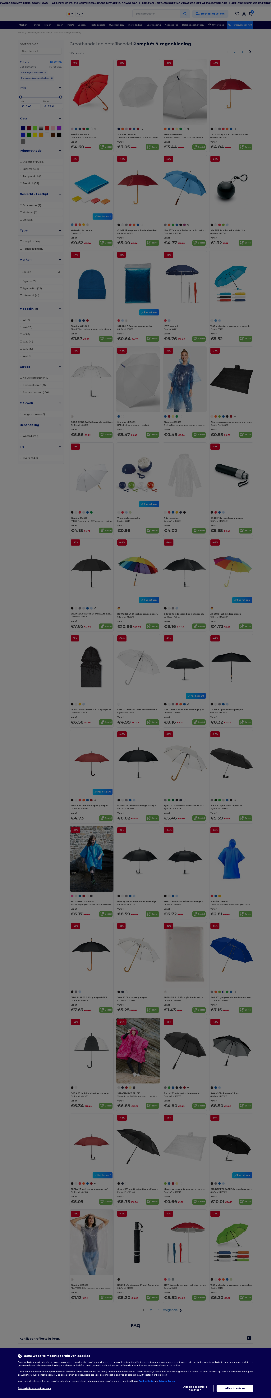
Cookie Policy (147, 1381)
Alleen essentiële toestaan (195, 1388)
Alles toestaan (235, 1388)
